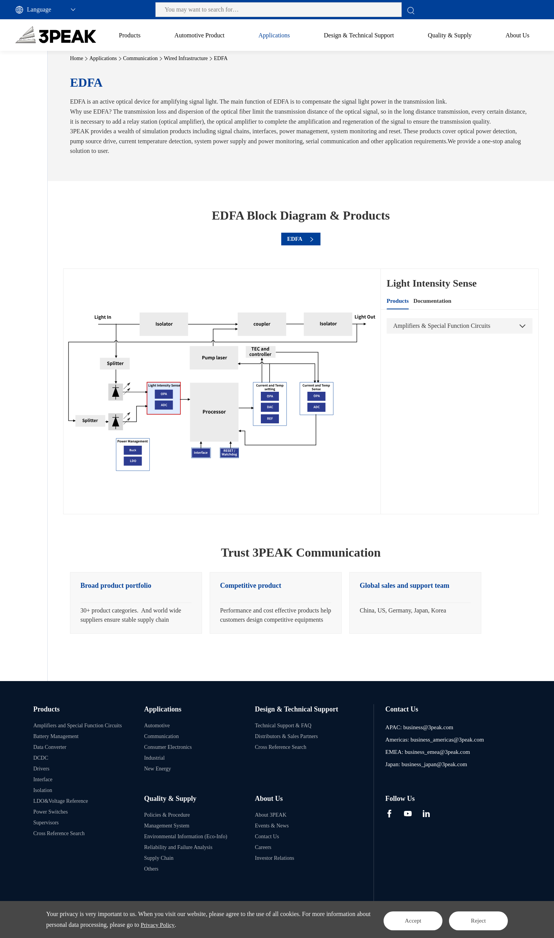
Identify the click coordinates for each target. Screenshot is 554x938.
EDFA (33, 143)
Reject (474, 919)
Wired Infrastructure (48, 125)
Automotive (31, 90)
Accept (398, 919)
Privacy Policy (204, 924)
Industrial (28, 214)
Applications (161, 58)
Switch (33, 178)
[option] (194, 609)
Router (33, 161)
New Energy (31, 232)
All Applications (29, 71)
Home (134, 58)
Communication (35, 108)
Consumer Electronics (42, 196)
